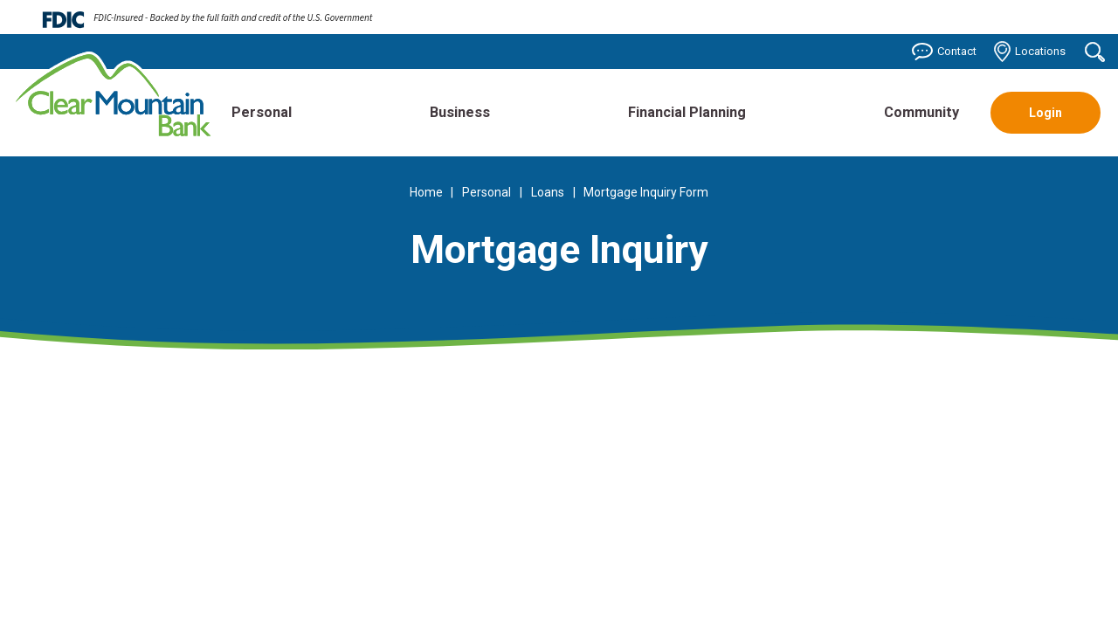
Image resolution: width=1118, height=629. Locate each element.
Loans (547, 192)
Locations (1030, 51)
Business (460, 112)
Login (1045, 113)
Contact (944, 51)
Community (921, 112)
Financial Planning (687, 112)
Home (426, 192)
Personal (261, 112)
